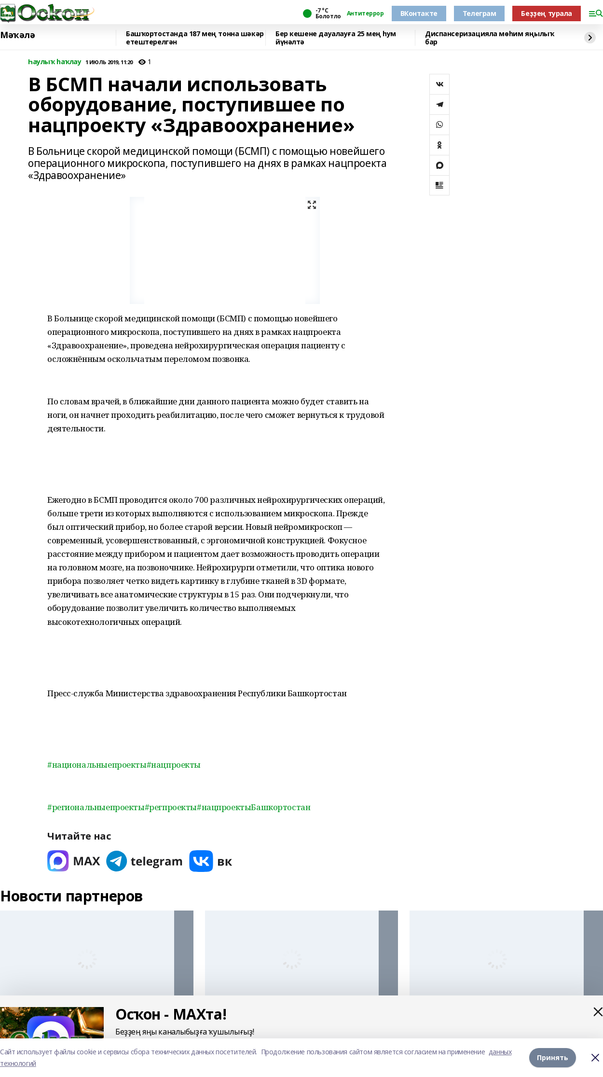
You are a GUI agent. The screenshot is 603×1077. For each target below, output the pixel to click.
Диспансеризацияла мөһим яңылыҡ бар (489, 38)
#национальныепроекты (97, 764)
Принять (552, 1057)
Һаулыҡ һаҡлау (55, 62)
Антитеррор (365, 13)
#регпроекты (171, 807)
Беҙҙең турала (546, 13)
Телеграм (479, 13)
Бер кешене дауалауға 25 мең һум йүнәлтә (335, 38)
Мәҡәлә (17, 35)
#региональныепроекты (96, 807)
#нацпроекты (174, 764)
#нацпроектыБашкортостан (253, 807)
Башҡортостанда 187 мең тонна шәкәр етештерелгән (195, 38)
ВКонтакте (419, 13)
